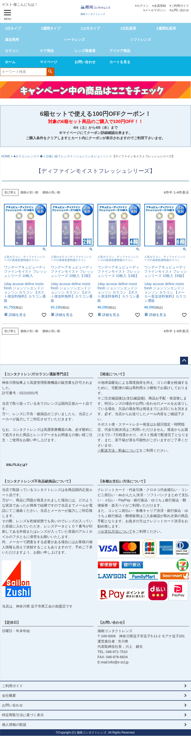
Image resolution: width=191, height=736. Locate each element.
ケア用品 (47, 51)
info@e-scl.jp (118, 662)
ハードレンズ (74, 40)
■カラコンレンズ (25, 156)
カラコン (12, 51)
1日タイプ (13, 28)
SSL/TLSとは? (17, 465)
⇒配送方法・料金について (118, 450)
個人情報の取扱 (14, 725)
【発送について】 (112, 374)
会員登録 (160, 5)
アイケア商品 (119, 51)
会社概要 (9, 695)
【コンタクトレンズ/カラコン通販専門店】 (36, 374)
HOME (5, 156)
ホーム (10, 62)
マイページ (48, 62)
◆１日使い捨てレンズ (55, 156)
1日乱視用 (128, 28)
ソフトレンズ (140, 40)
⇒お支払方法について (114, 531)
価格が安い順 (29, 192)
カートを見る (119, 62)
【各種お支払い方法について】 (122, 481)
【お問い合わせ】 (112, 622)
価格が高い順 (51, 192)
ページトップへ (184, 361)
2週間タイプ (50, 28)
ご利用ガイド (180, 5)
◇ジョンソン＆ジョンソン (91, 156)
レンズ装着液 (85, 51)
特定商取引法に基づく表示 (23, 715)
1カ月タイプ (90, 28)
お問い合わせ (180, 10)
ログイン (143, 5)
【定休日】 (11, 622)
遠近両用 (12, 40)
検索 (50, 71)
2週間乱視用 (166, 28)
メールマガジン (155, 10)
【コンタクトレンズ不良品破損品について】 (38, 481)
